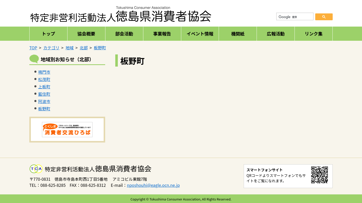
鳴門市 (44, 72)
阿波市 (44, 101)
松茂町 (44, 79)
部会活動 (124, 33)
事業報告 (162, 33)
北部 (84, 48)
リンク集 (313, 33)
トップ (48, 33)
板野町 (100, 48)
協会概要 (86, 33)
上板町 (44, 87)
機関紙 (237, 33)
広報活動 (275, 33)
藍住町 (44, 94)
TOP (33, 48)
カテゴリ (51, 48)
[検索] (295, 17)
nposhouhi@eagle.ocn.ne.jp (153, 185)
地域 (69, 48)
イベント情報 (200, 33)
